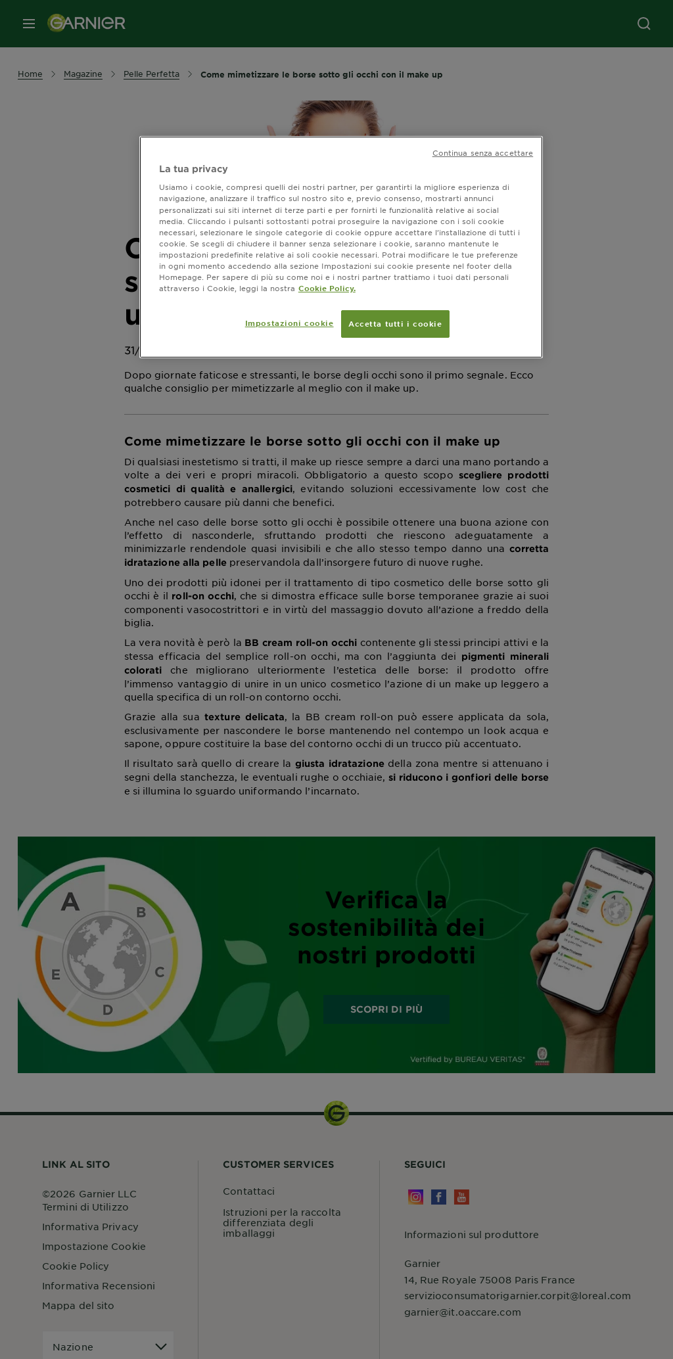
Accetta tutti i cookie (395, 323)
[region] (341, 247)
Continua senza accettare (483, 152)
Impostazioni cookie (289, 322)
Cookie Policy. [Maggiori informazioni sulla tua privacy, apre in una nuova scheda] (327, 287)
